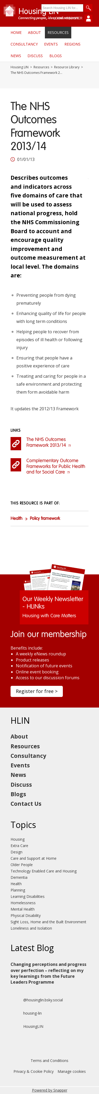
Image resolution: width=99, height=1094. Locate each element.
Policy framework (45, 519)
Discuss (35, 55)
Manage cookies (72, 1071)
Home (16, 32)
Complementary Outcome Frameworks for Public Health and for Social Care (55, 466)
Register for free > (37, 691)
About (34, 32)
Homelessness (23, 902)
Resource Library (66, 67)
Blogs (55, 55)
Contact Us (26, 803)
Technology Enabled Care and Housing (44, 871)
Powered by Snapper (49, 1090)
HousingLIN (27, 1026)
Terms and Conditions (49, 1060)
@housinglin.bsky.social (37, 1000)
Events (51, 44)
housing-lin (26, 1013)
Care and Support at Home (33, 858)
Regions (72, 44)
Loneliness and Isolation (31, 928)
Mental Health (23, 909)
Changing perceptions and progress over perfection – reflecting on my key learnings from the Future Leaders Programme (48, 973)
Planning (18, 890)
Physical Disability (26, 915)
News (16, 55)
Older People (22, 864)
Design (16, 851)
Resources (58, 32)
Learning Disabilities (28, 896)
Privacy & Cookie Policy (33, 1071)
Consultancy (24, 44)
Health (16, 519)
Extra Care (19, 845)
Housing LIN (20, 67)
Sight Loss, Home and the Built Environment (48, 921)
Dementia (19, 877)
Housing (18, 839)
